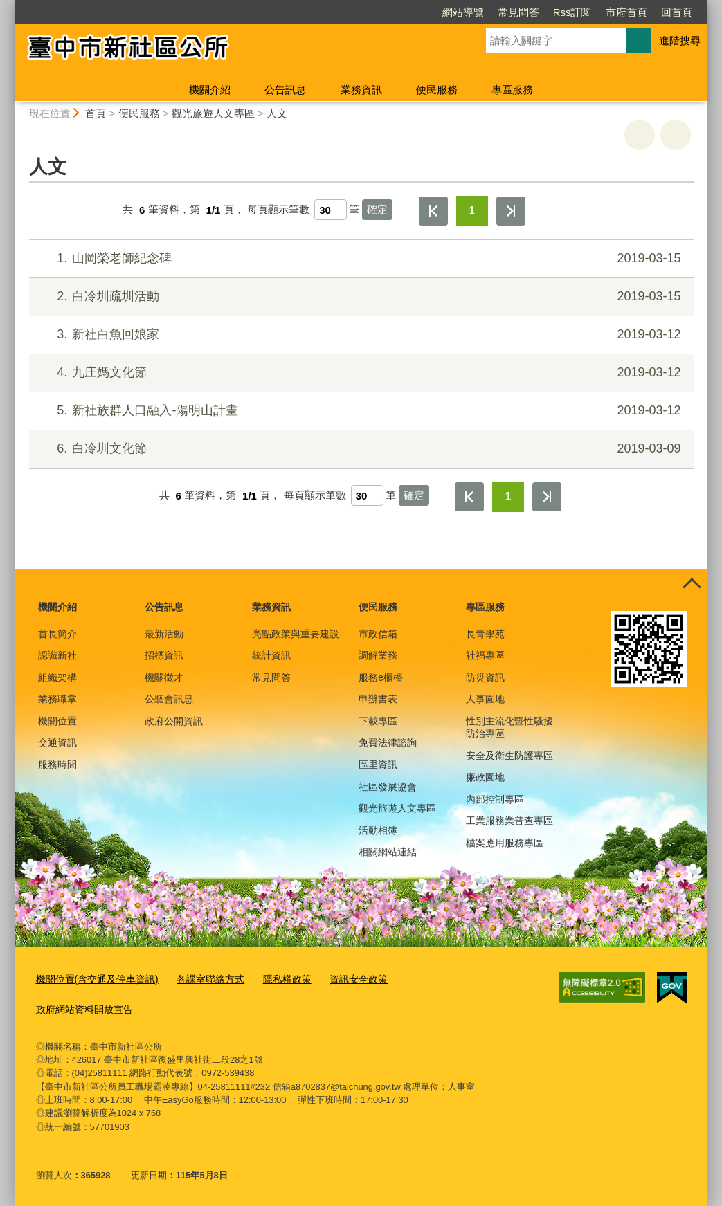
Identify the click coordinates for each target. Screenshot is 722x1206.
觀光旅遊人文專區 (213, 113)
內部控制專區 (495, 799)
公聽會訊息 (169, 698)
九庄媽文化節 (358, 373)
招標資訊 (164, 655)
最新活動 (164, 633)
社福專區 (485, 655)
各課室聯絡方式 (199, 979)
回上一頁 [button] (675, 135)
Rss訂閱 (492, 12)
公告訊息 (285, 89)
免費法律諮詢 (388, 742)
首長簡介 (57, 633)
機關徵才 (164, 677)
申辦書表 (378, 698)
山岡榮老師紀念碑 (358, 258)
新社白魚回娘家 (358, 335)
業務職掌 (57, 698)
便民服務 (437, 89)
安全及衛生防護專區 (509, 755)
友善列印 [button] (639, 135)
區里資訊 (378, 764)
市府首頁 (547, 12)
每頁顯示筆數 (278, 210)
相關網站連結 (388, 851)
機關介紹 (210, 89)
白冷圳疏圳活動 (358, 296)
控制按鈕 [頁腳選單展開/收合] (692, 584)
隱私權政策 (271, 979)
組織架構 (57, 677)
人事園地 (485, 698)
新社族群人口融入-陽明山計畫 (358, 411)
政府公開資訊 (174, 721)
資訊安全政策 (340, 979)
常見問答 (439, 12)
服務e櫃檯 (381, 677)
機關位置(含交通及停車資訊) (93, 979)
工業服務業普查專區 (509, 820)
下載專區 (378, 721)
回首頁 (597, 12)
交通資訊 (57, 742)
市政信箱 (378, 633)
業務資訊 (361, 89)
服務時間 (57, 764)
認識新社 (57, 655)
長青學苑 (485, 633)
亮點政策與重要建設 (295, 633)
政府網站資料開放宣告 (81, 1007)
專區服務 (512, 89)
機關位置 (57, 721)
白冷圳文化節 (358, 449)
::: (9, 6)
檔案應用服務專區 (504, 842)
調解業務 (378, 655)
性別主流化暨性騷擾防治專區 (509, 727)
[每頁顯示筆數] (330, 209)
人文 (277, 113)
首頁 (95, 113)
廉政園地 (485, 777)
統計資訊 (271, 655)
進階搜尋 (680, 40)
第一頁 (433, 211)
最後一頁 (510, 211)
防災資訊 (485, 677)
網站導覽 (383, 12)
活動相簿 (378, 830)
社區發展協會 (388, 786)
